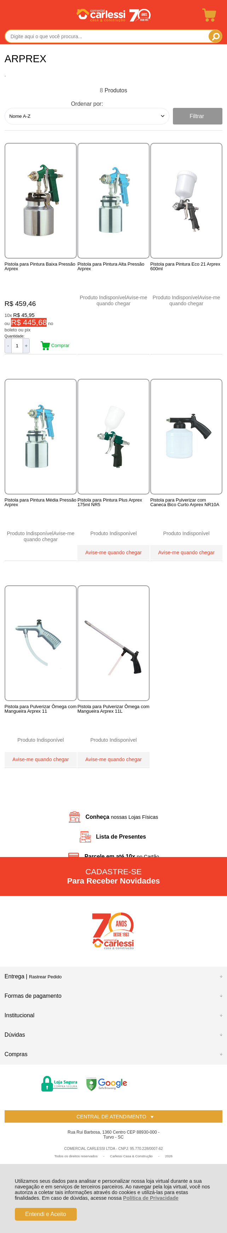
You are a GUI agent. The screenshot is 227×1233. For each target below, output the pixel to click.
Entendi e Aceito (45, 1214)
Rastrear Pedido (45, 977)
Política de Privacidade (151, 1198)
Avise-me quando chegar (122, 300)
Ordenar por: (87, 104)
